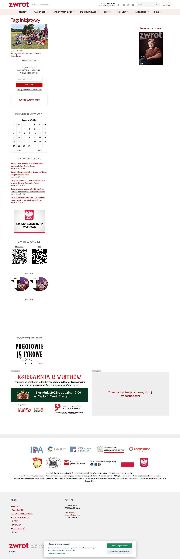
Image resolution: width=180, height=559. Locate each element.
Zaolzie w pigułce (88, 12)
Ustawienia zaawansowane (119, 551)
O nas (156, 12)
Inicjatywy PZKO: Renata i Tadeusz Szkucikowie (26, 54)
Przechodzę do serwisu (120, 546)
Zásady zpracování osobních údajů (29, 90)
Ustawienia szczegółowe (56, 553)
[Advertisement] (29, 317)
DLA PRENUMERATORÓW (29, 100)
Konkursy (121, 12)
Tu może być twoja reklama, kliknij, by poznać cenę (130, 394)
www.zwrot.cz (70, 513)
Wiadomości (39, 12)
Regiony (22, 12)
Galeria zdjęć (140, 12)
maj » (40, 150)
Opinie (106, 12)
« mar (19, 150)
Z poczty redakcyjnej (62, 12)
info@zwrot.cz (75, 515)
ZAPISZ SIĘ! (29, 85)
